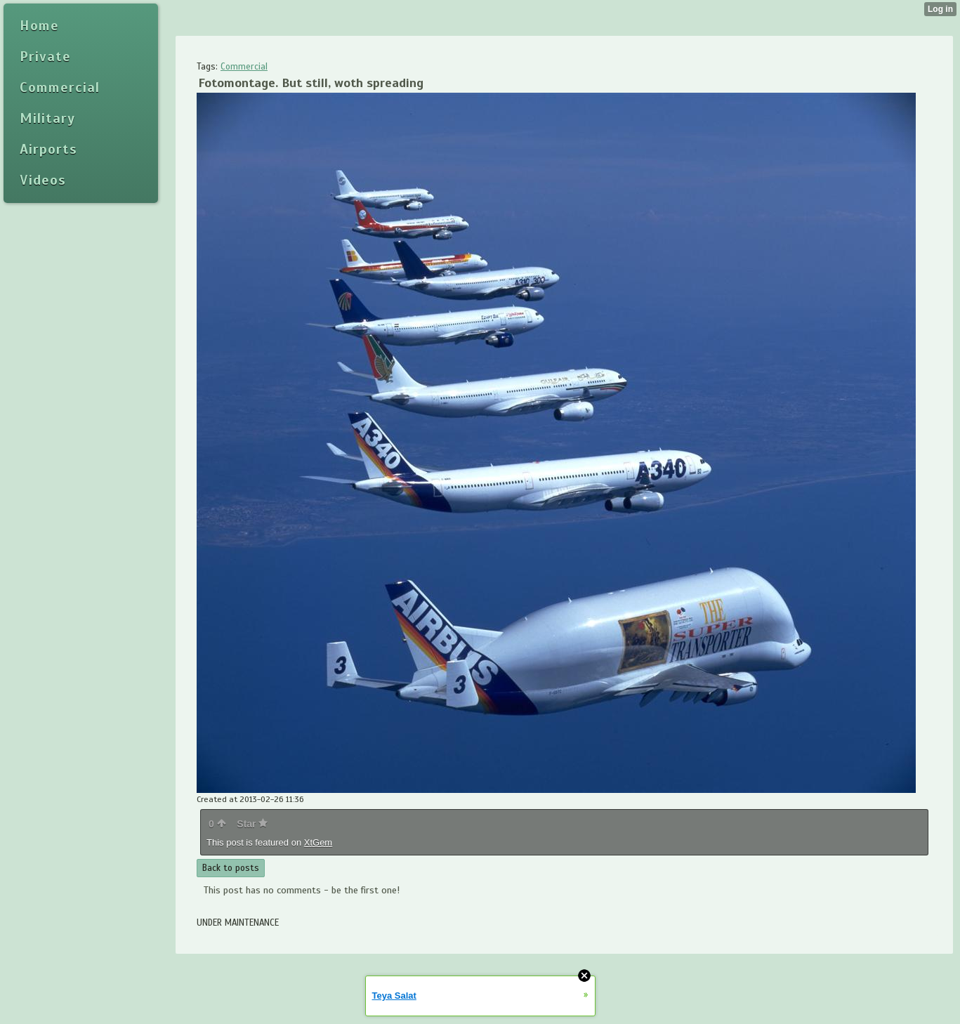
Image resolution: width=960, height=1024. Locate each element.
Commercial (244, 66)
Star (252, 823)
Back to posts (230, 868)
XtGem (318, 842)
